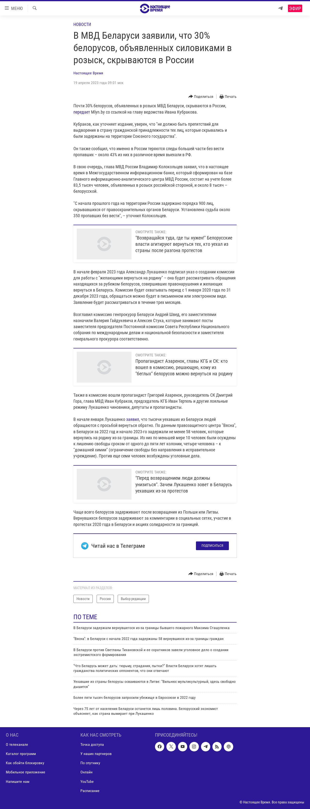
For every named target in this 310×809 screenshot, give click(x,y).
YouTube (87, 781)
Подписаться (212, 545)
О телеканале (17, 744)
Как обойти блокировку (25, 763)
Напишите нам (17, 781)
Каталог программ (21, 754)
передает (81, 112)
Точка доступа (92, 744)
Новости (82, 24)
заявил (132, 419)
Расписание (90, 790)
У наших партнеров (96, 754)
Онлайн (86, 772)
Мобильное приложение (25, 772)
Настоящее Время (88, 73)
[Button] (201, 96)
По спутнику (90, 763)
